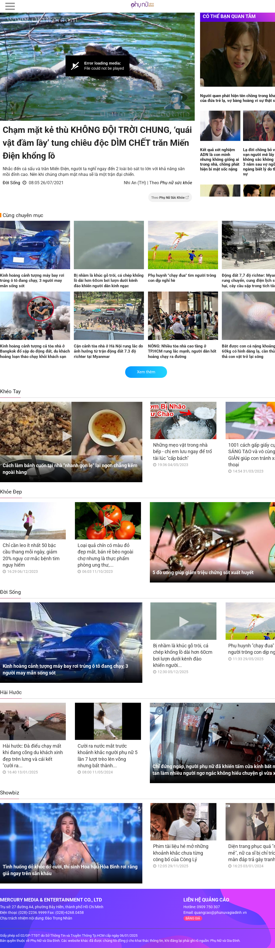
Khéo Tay (10, 391)
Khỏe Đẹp (11, 492)
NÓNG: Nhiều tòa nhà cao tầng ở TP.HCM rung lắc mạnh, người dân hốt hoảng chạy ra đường (182, 351)
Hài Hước (11, 692)
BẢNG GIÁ (193, 918)
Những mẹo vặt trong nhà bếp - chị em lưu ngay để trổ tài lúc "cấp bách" (182, 451)
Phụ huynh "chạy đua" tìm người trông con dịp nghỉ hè (182, 278)
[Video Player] (97, 66)
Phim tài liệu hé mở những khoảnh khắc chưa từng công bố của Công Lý (180, 852)
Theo (170, 198)
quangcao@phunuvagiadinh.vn (220, 912)
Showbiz (9, 793)
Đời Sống (11, 182)
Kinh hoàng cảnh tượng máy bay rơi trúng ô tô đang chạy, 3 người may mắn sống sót (32, 280)
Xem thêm (146, 372)
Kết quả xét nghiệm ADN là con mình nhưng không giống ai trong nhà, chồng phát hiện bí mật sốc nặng (219, 159)
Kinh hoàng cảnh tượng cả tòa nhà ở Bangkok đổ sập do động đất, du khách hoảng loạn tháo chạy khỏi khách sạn (35, 351)
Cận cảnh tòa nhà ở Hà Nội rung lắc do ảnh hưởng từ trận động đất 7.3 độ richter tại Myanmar (108, 351)
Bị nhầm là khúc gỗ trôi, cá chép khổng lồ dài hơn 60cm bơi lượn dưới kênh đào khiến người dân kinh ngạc (109, 280)
